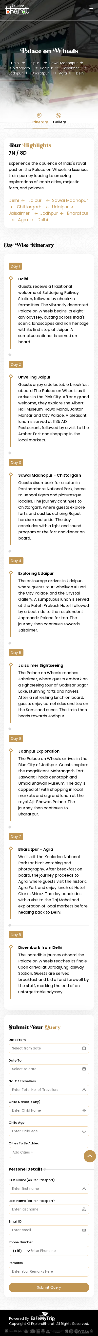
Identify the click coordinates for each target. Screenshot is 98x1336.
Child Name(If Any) (24, 1100)
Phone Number (21, 1240)
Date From (17, 1038)
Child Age (16, 1121)
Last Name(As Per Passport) (32, 1199)
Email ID (15, 1219)
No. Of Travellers (22, 1079)
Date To (15, 1058)
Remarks (16, 1261)
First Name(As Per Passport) (32, 1178)
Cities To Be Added (24, 1141)
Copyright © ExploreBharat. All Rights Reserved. (49, 1321)
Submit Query (49, 1285)
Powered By (32, 1314)
